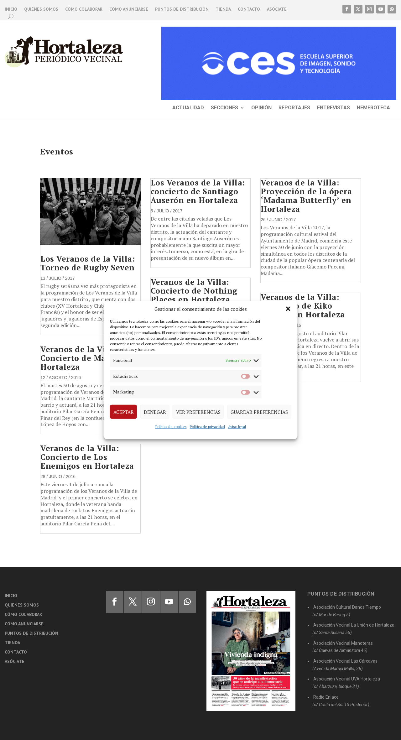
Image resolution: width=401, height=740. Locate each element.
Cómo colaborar (83, 9)
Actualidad (188, 108)
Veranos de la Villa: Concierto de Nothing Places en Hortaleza (194, 291)
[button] (288, 309)
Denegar (155, 412)
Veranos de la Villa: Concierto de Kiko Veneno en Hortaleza (303, 306)
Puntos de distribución (182, 9)
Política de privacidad (207, 426)
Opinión (261, 108)
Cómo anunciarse (128, 9)
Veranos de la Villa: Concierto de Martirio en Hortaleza (90, 358)
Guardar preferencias (259, 412)
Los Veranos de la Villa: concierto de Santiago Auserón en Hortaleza (198, 191)
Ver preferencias (198, 412)
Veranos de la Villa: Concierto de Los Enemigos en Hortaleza (87, 457)
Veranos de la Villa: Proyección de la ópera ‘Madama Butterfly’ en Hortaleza (306, 195)
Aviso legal (237, 426)
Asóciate (277, 9)
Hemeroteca (373, 108)
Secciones (224, 108)
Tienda (223, 9)
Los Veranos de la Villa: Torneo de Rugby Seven (87, 263)
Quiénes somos (41, 9)
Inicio (11, 9)
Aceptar (123, 412)
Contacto (249, 9)
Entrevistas (333, 108)
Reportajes (294, 108)
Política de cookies (171, 426)
